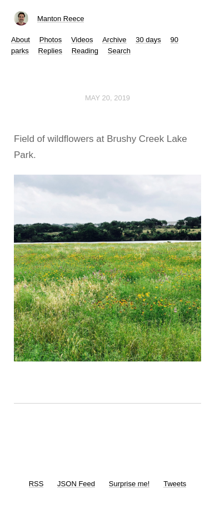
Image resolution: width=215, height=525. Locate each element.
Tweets (174, 484)
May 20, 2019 (107, 98)
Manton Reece (60, 18)
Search (119, 51)
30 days (148, 39)
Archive (114, 39)
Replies (50, 51)
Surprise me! (129, 484)
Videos (82, 39)
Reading (85, 51)
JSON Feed (76, 484)
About (20, 39)
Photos (50, 39)
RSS (36, 484)
